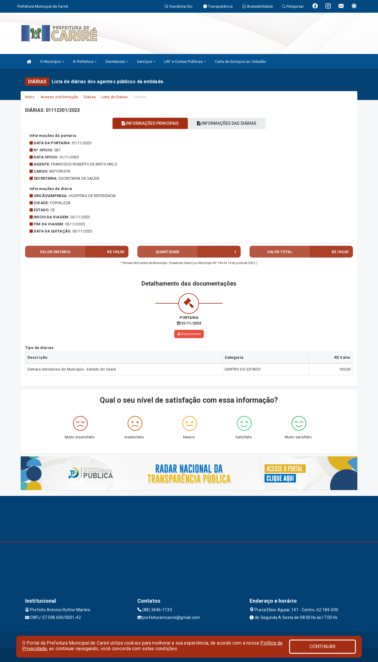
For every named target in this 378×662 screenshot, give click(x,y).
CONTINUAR (322, 646)
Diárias (90, 97)
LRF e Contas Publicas (185, 61)
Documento (189, 334)
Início (30, 97)
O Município (52, 61)
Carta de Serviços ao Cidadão (240, 61)
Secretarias (116, 61)
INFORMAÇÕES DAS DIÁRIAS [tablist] (230, 123)
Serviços (146, 61)
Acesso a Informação (59, 97)
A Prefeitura (84, 61)
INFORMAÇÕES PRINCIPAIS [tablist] (146, 123)
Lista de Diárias (114, 97)
